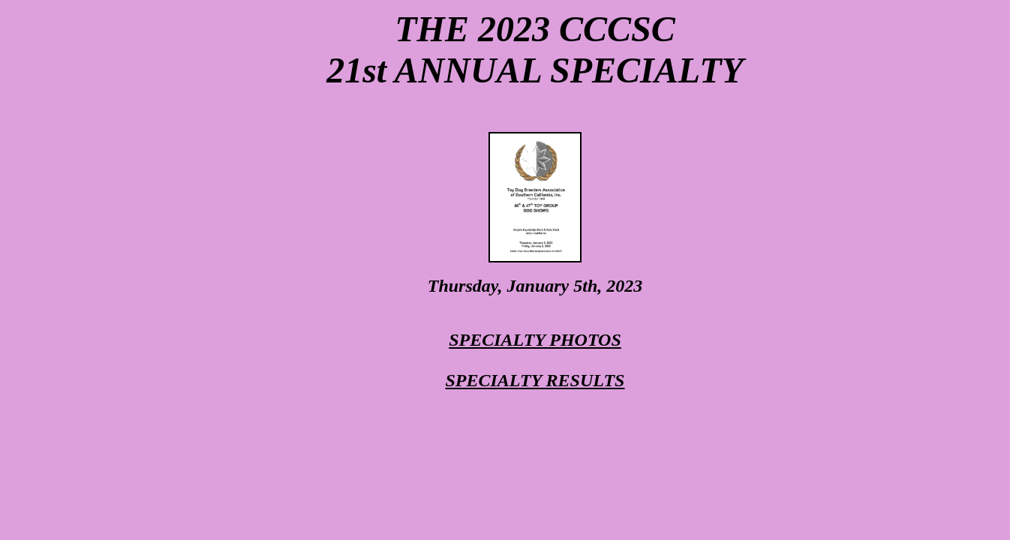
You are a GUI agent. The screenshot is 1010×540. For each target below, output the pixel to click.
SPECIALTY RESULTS (535, 380)
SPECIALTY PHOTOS (535, 340)
